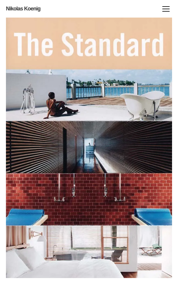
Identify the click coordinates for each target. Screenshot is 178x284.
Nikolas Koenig (23, 9)
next (46, 148)
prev (131, 148)
